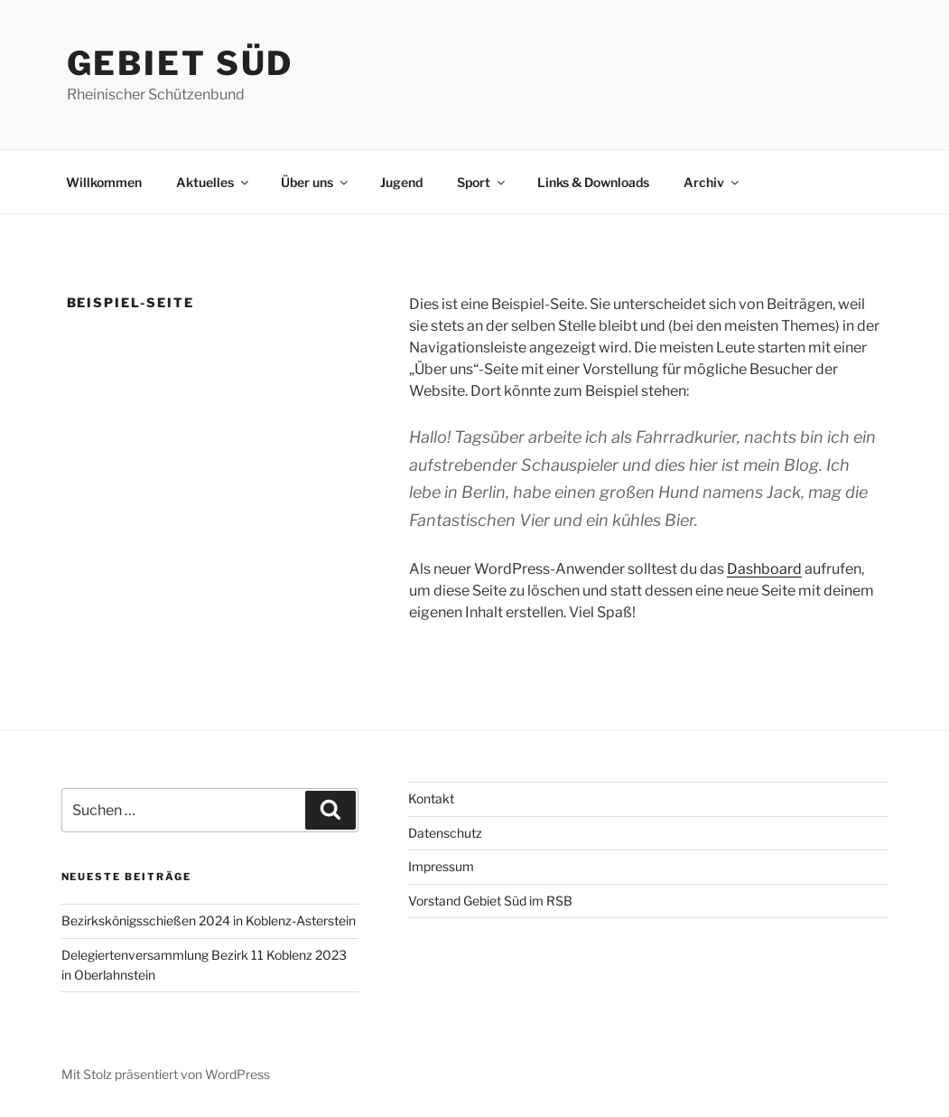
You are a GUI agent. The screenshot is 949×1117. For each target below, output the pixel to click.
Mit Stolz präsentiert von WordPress (165, 1074)
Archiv (712, 182)
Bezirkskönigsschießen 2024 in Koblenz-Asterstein (208, 920)
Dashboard (764, 568)
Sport (482, 182)
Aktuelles (213, 182)
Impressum (441, 866)
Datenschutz (445, 832)
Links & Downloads (593, 182)
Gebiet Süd (180, 63)
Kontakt (431, 798)
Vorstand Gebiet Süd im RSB (490, 900)
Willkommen (104, 182)
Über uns (315, 182)
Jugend (401, 182)
